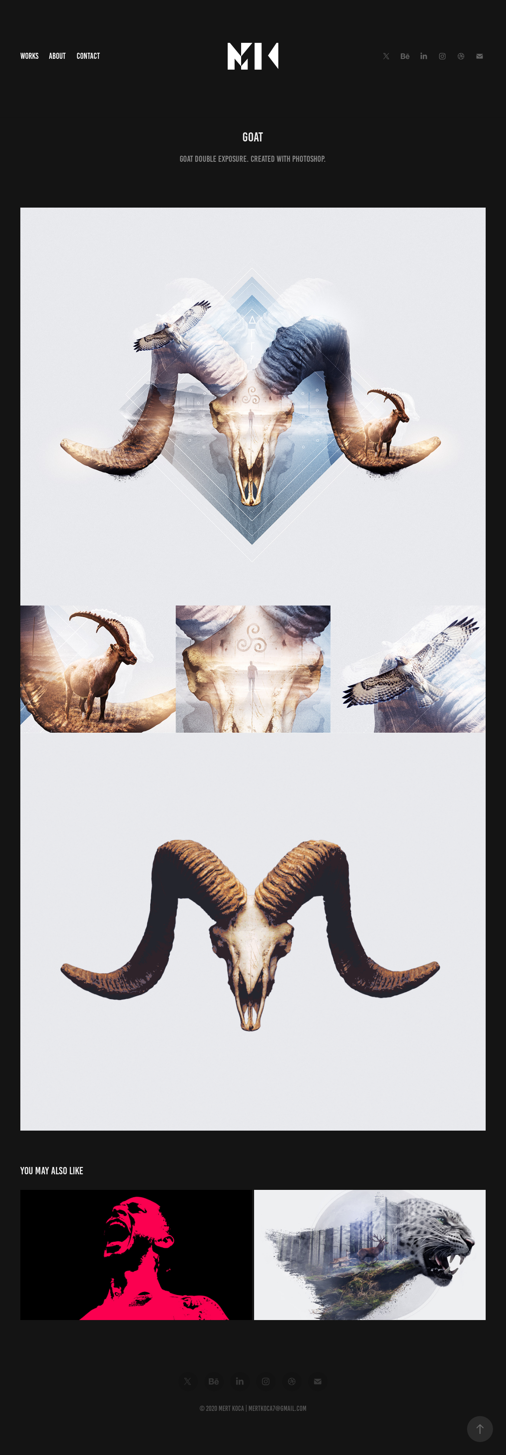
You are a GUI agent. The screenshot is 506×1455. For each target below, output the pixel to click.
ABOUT (57, 56)
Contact (88, 56)
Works (29, 56)
